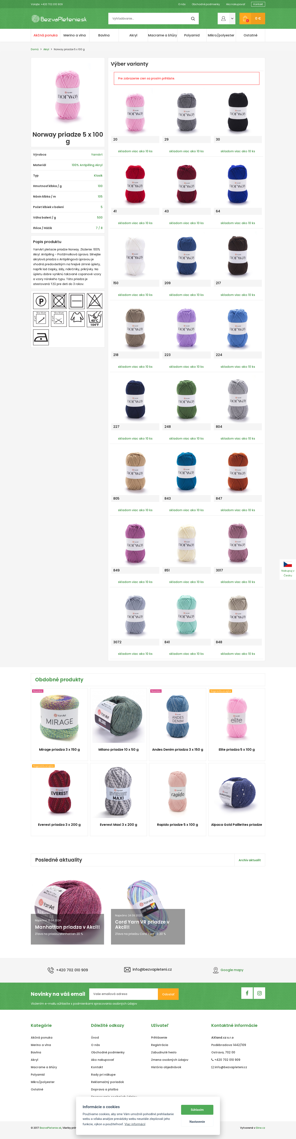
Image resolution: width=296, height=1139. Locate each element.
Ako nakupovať (235, 4)
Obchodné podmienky (206, 4)
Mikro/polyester (221, 35)
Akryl (133, 35)
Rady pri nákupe (103, 1075)
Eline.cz (260, 1128)
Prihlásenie (159, 1037)
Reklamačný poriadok (107, 1082)
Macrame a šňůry (162, 35)
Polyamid (192, 35)
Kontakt (258, 4)
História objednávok (166, 1067)
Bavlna (104, 35)
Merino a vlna (75, 35)
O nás (182, 4)
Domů (35, 49)
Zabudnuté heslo (164, 1052)
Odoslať (168, 994)
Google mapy (228, 970)
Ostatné (250, 35)
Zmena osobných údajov (169, 1060)
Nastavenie (197, 1122)
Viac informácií (135, 1124)
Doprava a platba (104, 1089)
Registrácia (159, 1045)
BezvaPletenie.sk (50, 1128)
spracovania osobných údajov (115, 1004)
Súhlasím (197, 1110)
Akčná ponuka (46, 35)
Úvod (95, 1037)
